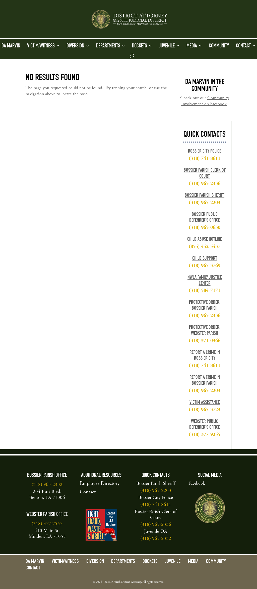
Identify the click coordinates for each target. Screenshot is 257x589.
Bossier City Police (155, 497)
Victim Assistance (204, 402)
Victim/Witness (41, 46)
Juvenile (167, 46)
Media (191, 46)
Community (219, 46)
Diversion (75, 46)
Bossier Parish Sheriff (204, 195)
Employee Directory (100, 483)
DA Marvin (11, 46)
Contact (243, 46)
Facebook (196, 483)
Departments (108, 46)
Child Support (204, 258)
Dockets (139, 46)
